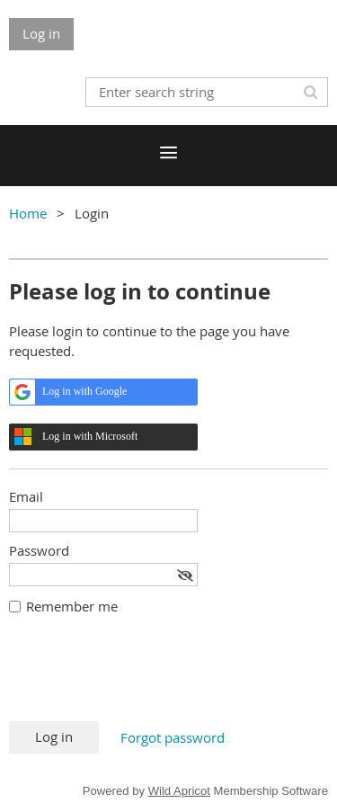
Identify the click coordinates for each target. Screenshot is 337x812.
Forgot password (172, 737)
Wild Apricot (179, 791)
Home (28, 213)
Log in (41, 33)
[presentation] (145, 677)
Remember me (72, 606)
